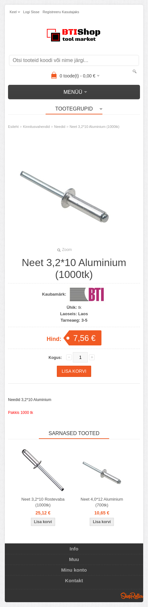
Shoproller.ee (132, 596)
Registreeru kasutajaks (61, 12)
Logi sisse (31, 12)
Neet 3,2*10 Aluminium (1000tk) (94, 127)
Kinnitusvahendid (36, 127)
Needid (59, 127)
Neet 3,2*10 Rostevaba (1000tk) (43, 502)
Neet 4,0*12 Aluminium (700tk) (102, 502)
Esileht (13, 127)
